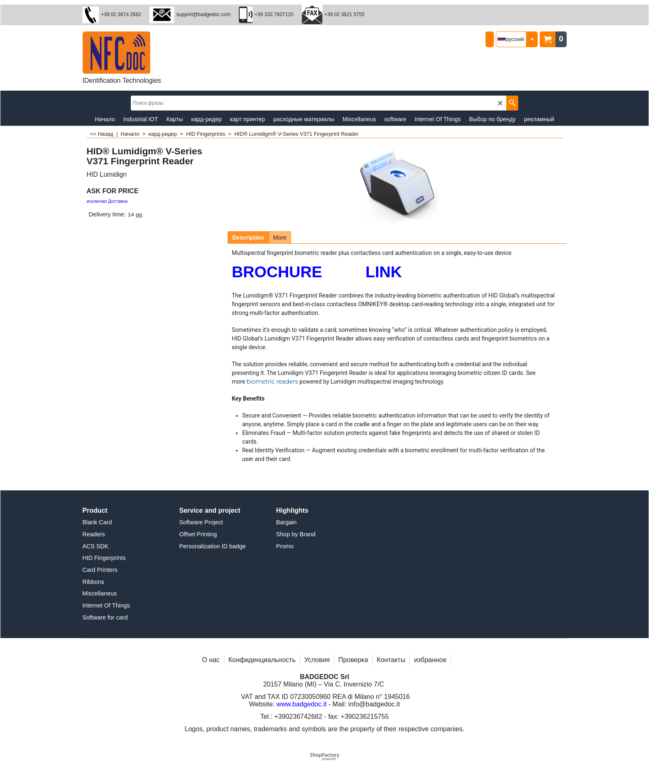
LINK (383, 272)
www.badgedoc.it (301, 704)
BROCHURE (277, 272)
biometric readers (272, 381)
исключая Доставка (107, 201)
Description (248, 237)
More (279, 237)
